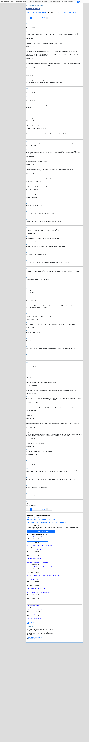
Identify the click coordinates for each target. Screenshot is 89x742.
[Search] (68, 2)
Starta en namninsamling (22, 1)
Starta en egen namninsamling (41, 595)
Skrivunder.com (5, 1)
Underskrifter (41, 12)
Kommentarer (51, 12)
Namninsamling (30, 12)
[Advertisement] (54, 209)
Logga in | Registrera (47, 1)
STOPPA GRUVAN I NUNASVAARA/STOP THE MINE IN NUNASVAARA (41, 583)
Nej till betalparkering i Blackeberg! (34, 580)
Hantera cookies (31, 702)
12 (48, 17)
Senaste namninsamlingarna (35, 1)
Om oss (30, 703)
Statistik (59, 12)
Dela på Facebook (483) (32, 9)
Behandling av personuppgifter (70, 12)
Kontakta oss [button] (56, 1)
